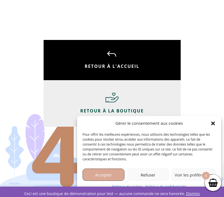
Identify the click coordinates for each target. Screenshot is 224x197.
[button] (213, 123)
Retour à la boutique (112, 111)
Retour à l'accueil (112, 66)
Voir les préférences (194, 175)
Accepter (103, 175)
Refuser (148, 175)
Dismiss (193, 193)
